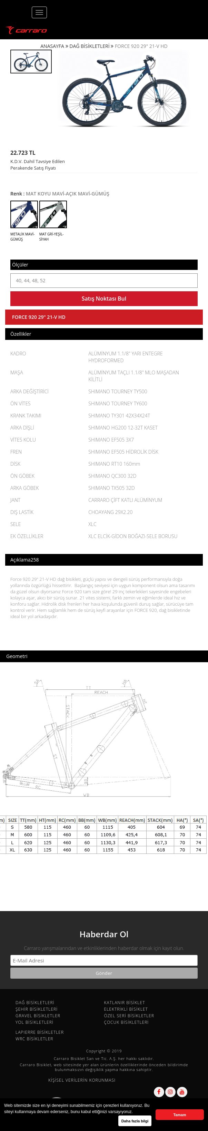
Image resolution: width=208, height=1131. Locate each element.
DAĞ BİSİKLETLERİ (89, 46)
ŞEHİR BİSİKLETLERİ (37, 1009)
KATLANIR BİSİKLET (124, 1003)
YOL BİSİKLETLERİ (34, 1022)
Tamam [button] (179, 1115)
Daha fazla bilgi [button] (135, 1121)
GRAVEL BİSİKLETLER (38, 1016)
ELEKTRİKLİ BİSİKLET (126, 1009)
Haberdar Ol (103, 934)
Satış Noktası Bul (104, 298)
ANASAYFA (52, 46)
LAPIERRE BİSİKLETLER (40, 1032)
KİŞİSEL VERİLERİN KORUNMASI (82, 1080)
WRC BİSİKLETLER (34, 1039)
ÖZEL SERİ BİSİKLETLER (129, 1016)
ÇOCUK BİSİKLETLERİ (126, 1022)
